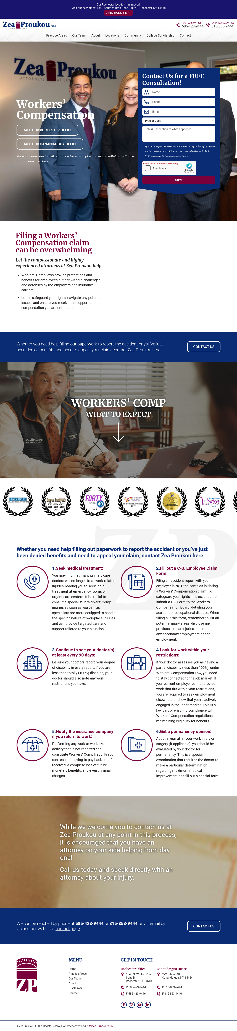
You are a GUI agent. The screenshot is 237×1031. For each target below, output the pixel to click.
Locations (112, 35)
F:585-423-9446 (136, 993)
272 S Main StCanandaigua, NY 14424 (177, 976)
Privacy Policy (105, 1026)
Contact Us (203, 347)
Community (133, 35)
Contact (185, 35)
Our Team (79, 35)
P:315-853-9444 (172, 987)
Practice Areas (56, 35)
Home (72, 969)
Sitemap (91, 1026)
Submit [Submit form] (178, 180)
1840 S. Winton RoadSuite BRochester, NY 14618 (139, 978)
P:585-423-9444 (136, 987)
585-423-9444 (193, 26)
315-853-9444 (222, 26)
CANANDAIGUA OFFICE (223, 23)
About (95, 35)
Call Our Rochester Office (47, 130)
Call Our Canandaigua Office (50, 144)
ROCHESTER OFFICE (191, 23)
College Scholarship (160, 35)
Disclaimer (75, 988)
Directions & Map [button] (118, 12)
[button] (16, 328)
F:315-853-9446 (172, 993)
